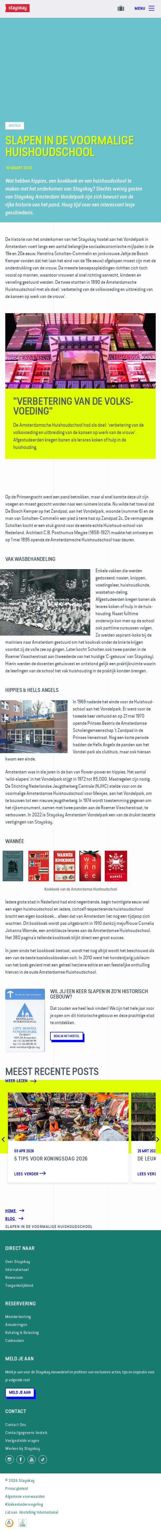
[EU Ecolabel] (23, 1525)
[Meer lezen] (65, 1081)
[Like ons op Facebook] (20, 1459)
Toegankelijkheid (19, 1285)
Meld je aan (20, 1392)
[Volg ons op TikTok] (43, 1459)
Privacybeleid (16, 1488)
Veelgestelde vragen (22, 1440)
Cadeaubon (14, 1340)
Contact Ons (15, 1424)
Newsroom (14, 1277)
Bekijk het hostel (66, 1036)
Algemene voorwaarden (25, 1496)
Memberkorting (18, 1316)
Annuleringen (16, 1324)
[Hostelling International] (10, 1525)
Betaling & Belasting (22, 1332)
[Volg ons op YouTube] (31, 1459)
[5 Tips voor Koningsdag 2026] (68, 1138)
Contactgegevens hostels (26, 1432)
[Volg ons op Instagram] (9, 1459)
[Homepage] (22, 11)
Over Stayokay (17, 1261)
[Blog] (10, 1218)
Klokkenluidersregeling (24, 1504)
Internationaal (17, 1269)
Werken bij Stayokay (22, 1448)
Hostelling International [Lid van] (38, 1512)
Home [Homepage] (11, 1210)
